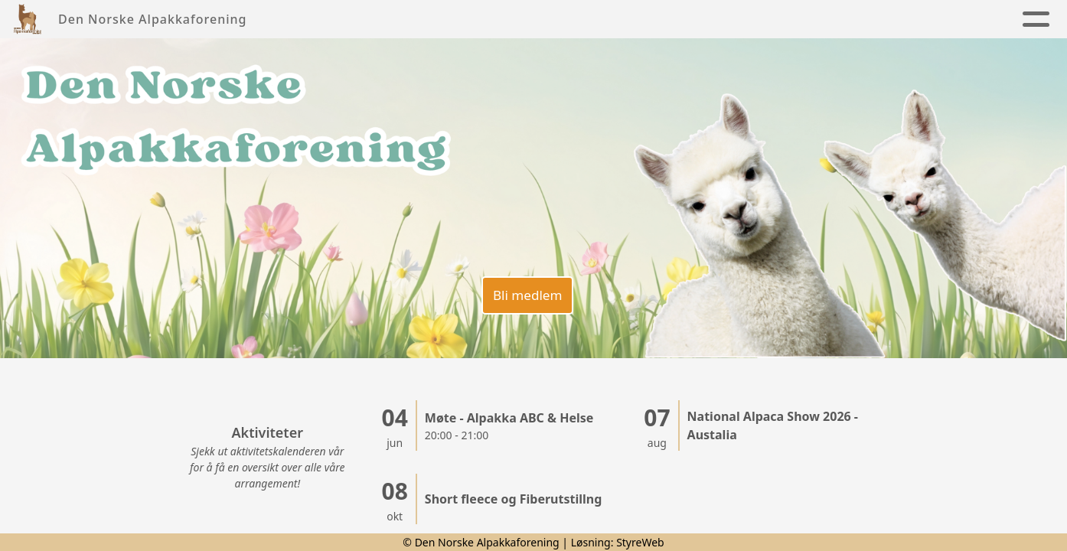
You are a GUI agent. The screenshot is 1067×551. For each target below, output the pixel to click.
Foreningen (449, 19)
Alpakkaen (562, 19)
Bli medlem (525, 291)
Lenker (968, 19)
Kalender (658, 19)
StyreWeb (640, 542)
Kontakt (739, 19)
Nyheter (351, 19)
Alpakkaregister (852, 19)
